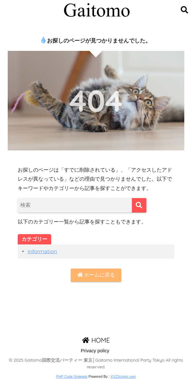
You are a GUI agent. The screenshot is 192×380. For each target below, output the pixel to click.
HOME (96, 340)
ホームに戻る (96, 275)
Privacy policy (95, 350)
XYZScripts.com (123, 376)
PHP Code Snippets (71, 376)
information (42, 251)
